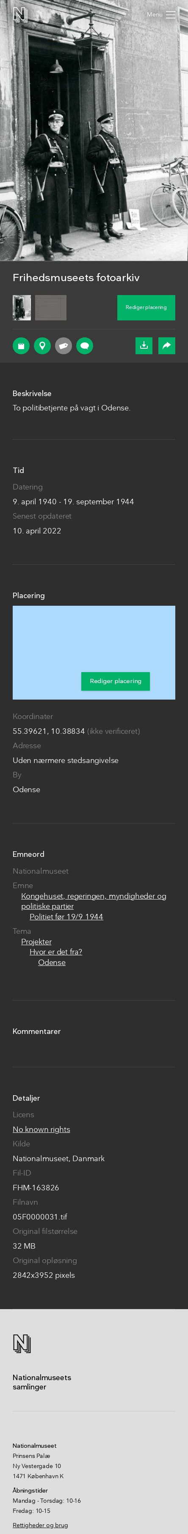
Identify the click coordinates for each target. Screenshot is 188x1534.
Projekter (36, 942)
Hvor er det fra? (56, 952)
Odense (52, 963)
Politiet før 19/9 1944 (66, 917)
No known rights (41, 1130)
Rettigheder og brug (40, 1526)
